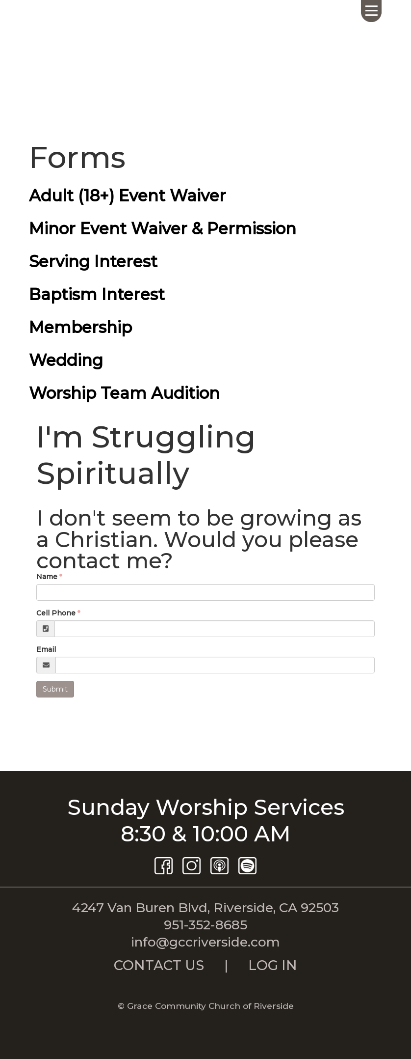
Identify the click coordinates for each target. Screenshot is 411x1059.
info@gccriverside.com (205, 942)
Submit (55, 689)
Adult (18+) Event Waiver (127, 195)
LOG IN (272, 965)
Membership (80, 327)
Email (46, 649)
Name (46, 576)
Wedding (66, 360)
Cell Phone (56, 613)
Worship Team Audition (124, 393)
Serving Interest (93, 261)
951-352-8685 (205, 925)
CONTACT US (159, 965)
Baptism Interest (97, 294)
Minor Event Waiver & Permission (162, 228)
